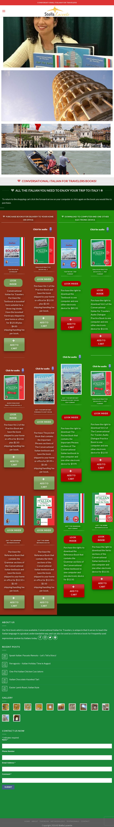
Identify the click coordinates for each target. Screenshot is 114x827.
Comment (6, 774)
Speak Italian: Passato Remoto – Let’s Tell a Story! (32, 655)
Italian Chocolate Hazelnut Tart (24, 679)
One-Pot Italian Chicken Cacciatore (26, 671)
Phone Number (8, 751)
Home (27, 821)
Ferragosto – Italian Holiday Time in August (30, 663)
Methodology (58, 821)
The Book (44, 821)
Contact (85, 821)
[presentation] (23, 798)
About (35, 821)
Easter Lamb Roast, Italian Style (24, 687)
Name (5, 740)
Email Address (8, 763)
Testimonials (73, 821)
